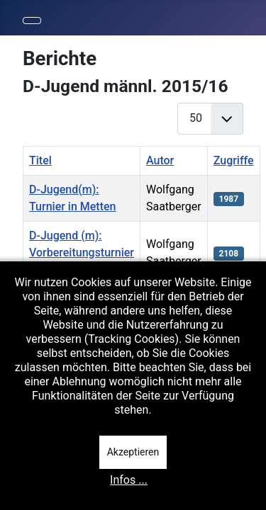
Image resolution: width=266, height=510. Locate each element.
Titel (40, 160)
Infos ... (129, 480)
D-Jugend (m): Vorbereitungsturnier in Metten (81, 252)
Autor (160, 160)
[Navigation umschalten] (32, 20)
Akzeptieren (133, 452)
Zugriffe (234, 160)
